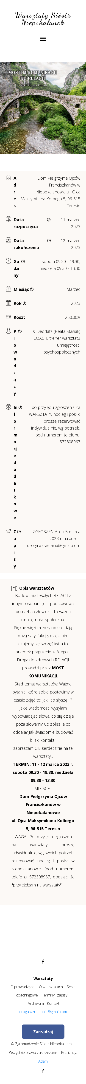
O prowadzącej (23, 986)
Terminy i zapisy (54, 995)
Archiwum (36, 1003)
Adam (43, 1061)
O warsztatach (51, 986)
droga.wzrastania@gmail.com (43, 1011)
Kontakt (53, 1003)
